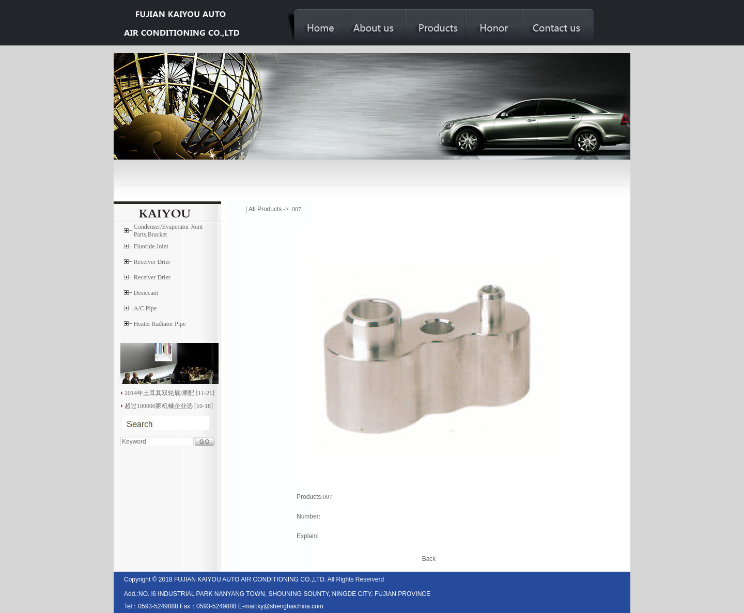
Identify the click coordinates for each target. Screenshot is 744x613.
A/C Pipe (145, 308)
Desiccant (146, 292)
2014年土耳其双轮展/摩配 (159, 393)
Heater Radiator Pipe (160, 323)
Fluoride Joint (151, 246)
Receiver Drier (152, 261)
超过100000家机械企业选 (159, 406)
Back (429, 558)
